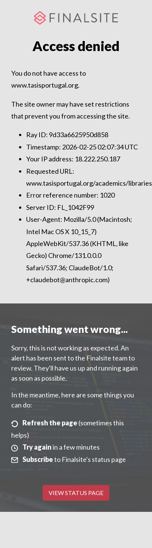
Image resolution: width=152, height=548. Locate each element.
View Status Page (76, 492)
